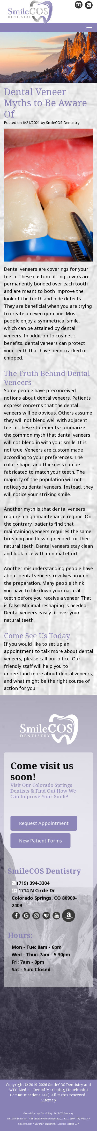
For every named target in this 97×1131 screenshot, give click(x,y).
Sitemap (48, 1100)
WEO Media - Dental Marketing (37, 1089)
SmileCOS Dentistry (65, 1084)
